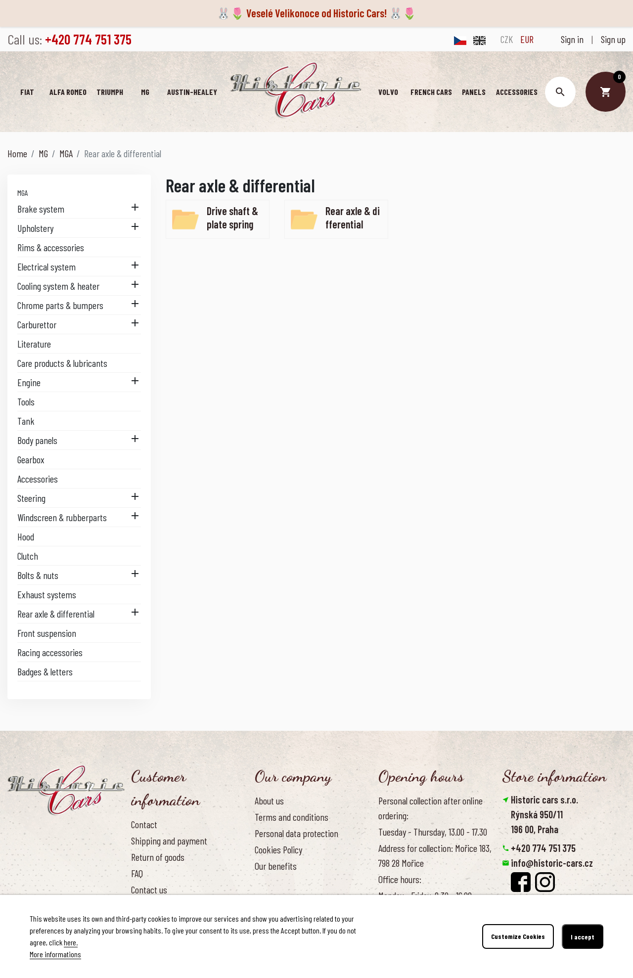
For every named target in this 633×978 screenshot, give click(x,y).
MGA (22, 192)
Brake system (40, 209)
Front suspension (46, 633)
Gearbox (31, 459)
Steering (31, 498)
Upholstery (35, 228)
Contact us (149, 889)
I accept (582, 937)
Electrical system (46, 266)
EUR (527, 39)
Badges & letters (45, 671)
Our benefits (276, 866)
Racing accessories (50, 652)
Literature (34, 344)
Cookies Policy (278, 849)
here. (71, 942)
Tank (26, 421)
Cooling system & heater (58, 286)
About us (269, 800)
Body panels (37, 440)
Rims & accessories (50, 247)
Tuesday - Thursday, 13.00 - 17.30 (432, 832)
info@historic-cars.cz (552, 863)
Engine (29, 382)
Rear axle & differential (55, 614)
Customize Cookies (518, 937)
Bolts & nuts (37, 575)
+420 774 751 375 (543, 848)
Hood (25, 536)
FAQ (137, 873)
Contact (144, 824)
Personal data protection (296, 833)
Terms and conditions (291, 817)
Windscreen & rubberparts (62, 517)
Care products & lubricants (62, 363)
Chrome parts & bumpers (60, 305)
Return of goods (157, 857)
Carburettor (36, 324)
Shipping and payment (169, 840)
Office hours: (399, 879)
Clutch (27, 556)
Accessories (37, 479)
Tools (26, 401)
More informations (55, 954)
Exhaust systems (46, 594)
